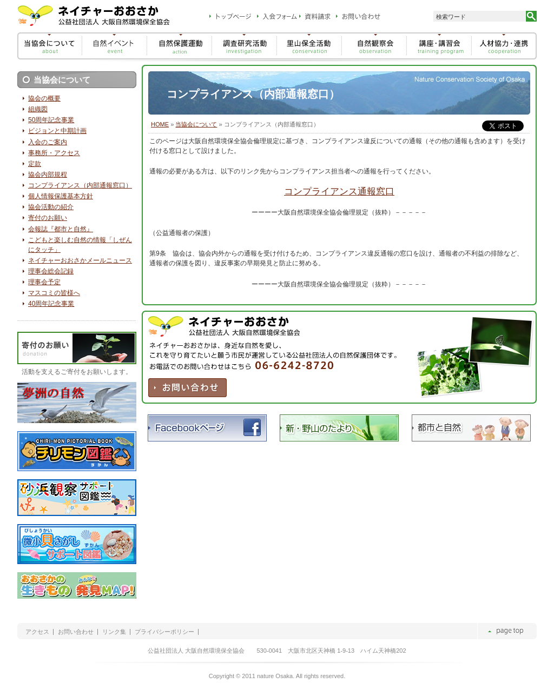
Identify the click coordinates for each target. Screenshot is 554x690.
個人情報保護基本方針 (60, 196)
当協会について (196, 124)
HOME (160, 124)
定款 (34, 164)
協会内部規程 (47, 174)
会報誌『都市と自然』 (60, 229)
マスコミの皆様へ (54, 293)
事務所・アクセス (54, 153)
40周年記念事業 (51, 303)
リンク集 (114, 632)
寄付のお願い (47, 218)
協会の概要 (44, 98)
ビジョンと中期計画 (57, 131)
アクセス (37, 632)
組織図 (38, 109)
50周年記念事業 (51, 120)
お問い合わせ (76, 632)
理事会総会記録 (51, 271)
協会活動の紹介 (51, 207)
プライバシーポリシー (164, 632)
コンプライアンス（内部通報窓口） (80, 185)
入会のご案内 (47, 142)
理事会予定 (44, 282)
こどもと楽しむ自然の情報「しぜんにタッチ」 (80, 244)
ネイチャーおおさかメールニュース (80, 260)
